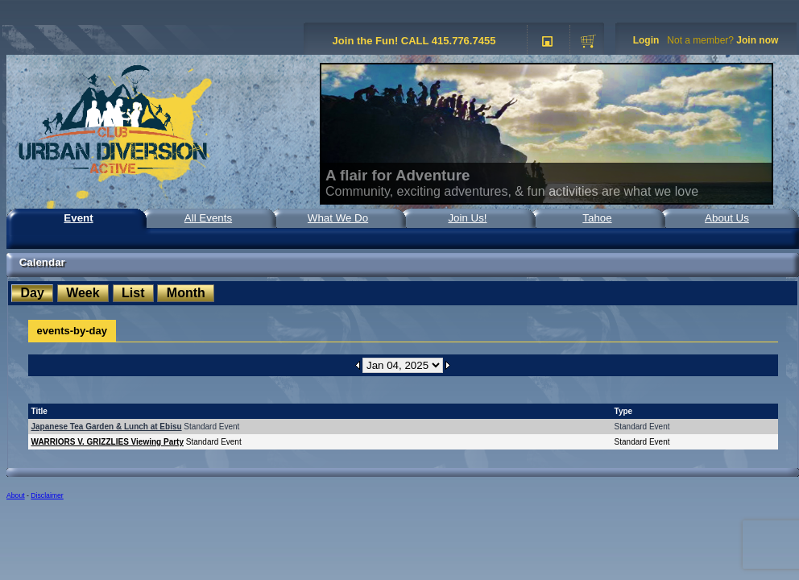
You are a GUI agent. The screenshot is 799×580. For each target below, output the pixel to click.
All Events (208, 218)
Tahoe (596, 218)
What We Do (338, 218)
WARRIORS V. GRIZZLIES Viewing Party (107, 441)
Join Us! (467, 218)
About (15, 495)
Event (78, 218)
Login (646, 40)
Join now (757, 40)
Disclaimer (47, 495)
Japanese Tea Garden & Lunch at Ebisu (106, 426)
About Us (727, 218)
